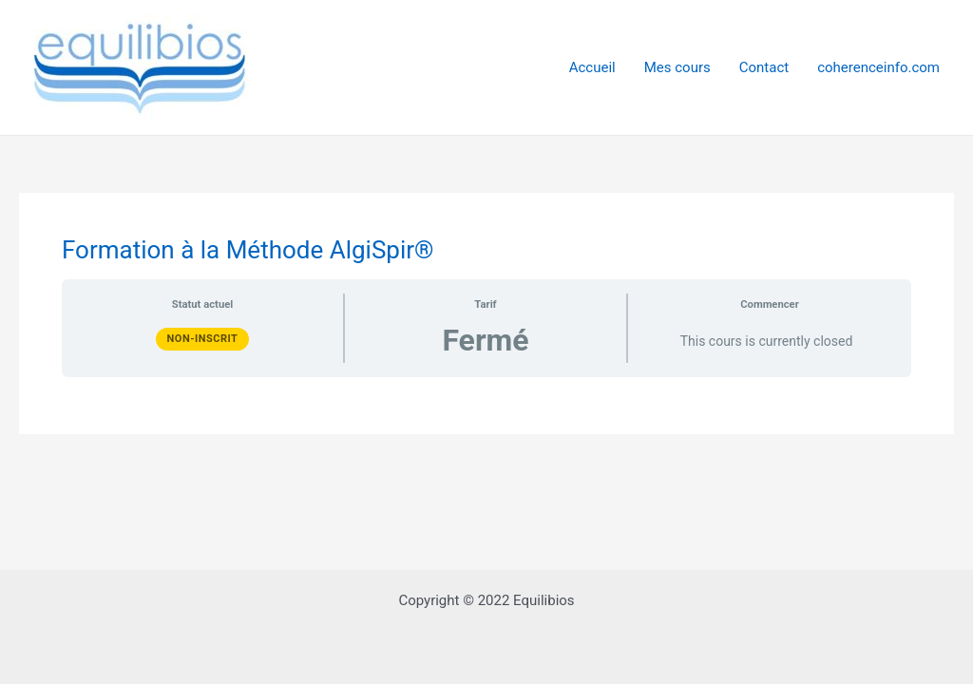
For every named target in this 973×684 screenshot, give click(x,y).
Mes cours (677, 67)
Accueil (592, 67)
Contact (764, 67)
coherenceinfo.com (878, 67)
